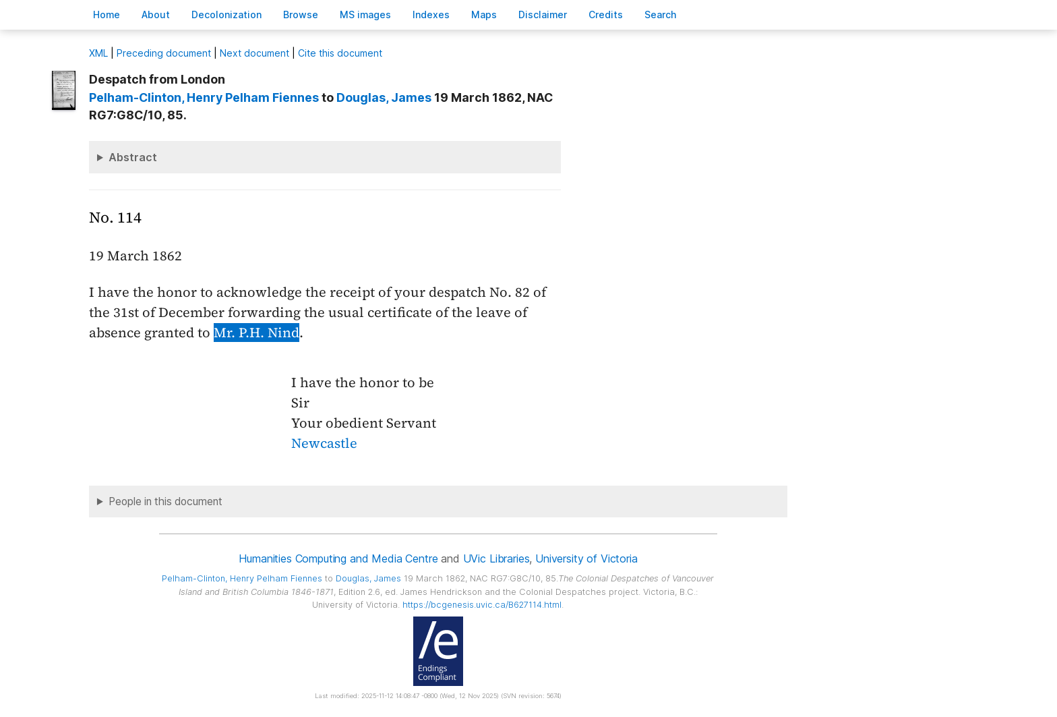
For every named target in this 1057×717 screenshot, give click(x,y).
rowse (300, 14)
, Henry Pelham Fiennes (204, 97)
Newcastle (324, 443)
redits (605, 14)
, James (383, 97)
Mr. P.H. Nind (256, 332)
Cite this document (340, 53)
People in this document (165, 501)
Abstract (133, 157)
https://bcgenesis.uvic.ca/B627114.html (482, 605)
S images (365, 14)
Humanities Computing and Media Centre (338, 558)
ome (106, 14)
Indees (431, 14)
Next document (254, 53)
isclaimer (542, 14)
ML (98, 53)
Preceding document (164, 53)
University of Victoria (586, 558)
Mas (484, 14)
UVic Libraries (496, 558)
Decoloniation (226, 14)
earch (660, 14)
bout (156, 14)
